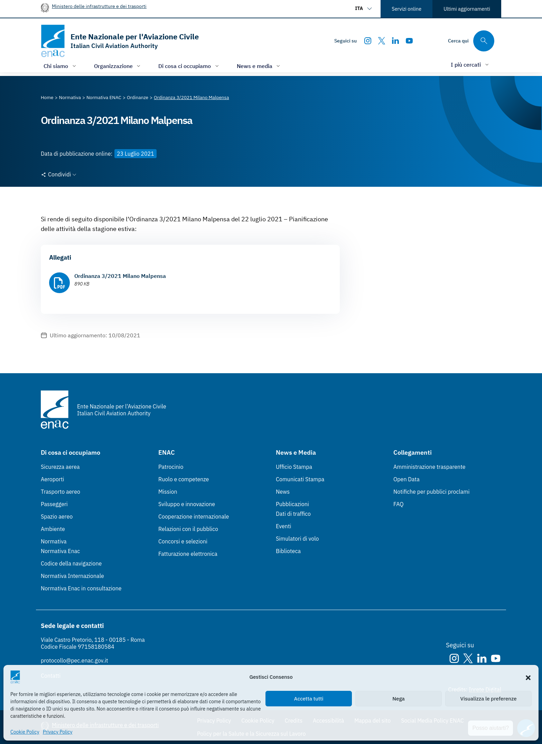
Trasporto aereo (60, 491)
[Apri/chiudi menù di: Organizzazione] (118, 65)
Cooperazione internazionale (193, 516)
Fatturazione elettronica (187, 553)
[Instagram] (367, 40)
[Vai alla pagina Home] (47, 97)
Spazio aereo (57, 516)
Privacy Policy (58, 732)
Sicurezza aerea (60, 466)
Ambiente (53, 528)
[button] (528, 677)
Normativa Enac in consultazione (81, 588)
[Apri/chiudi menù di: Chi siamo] (60, 65)
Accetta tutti (309, 698)
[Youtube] (409, 40)
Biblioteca (288, 551)
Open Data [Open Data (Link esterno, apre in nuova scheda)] (406, 479)
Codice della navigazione (71, 563)
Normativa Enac (60, 551)
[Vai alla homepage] (120, 41)
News (283, 491)
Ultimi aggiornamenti (466, 9)
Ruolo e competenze (183, 479)
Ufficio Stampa (294, 466)
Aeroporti (52, 479)
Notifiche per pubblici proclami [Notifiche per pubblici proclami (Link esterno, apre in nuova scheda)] (431, 491)
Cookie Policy (24, 732)
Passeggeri (54, 504)
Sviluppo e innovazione (186, 504)
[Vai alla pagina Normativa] (70, 97)
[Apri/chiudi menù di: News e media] (259, 65)
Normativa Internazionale (72, 575)
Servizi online (406, 9)
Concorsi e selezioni (182, 541)
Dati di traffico (293, 513)
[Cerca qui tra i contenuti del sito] (471, 40)
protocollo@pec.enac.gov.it (74, 660)
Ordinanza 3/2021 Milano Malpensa (120, 275)
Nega (398, 698)
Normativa (54, 541)
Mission (167, 491)
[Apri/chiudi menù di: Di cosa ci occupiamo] (189, 65)
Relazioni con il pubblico (188, 528)
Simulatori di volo (297, 538)
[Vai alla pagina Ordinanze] (137, 97)
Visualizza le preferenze (488, 698)
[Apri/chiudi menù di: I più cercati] (470, 64)
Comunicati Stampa (300, 479)
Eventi (283, 526)
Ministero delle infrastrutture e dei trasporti (99, 6)
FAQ (398, 504)
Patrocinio (171, 466)
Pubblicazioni (292, 504)
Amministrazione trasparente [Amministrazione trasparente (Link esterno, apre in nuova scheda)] (429, 466)
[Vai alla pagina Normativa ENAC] (103, 97)
